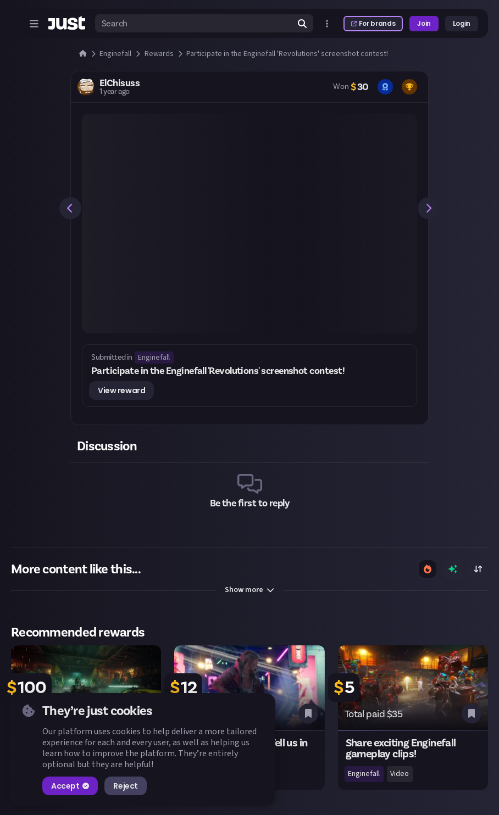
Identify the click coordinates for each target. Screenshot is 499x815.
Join (424, 23)
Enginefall (154, 357)
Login (461, 23)
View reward (121, 390)
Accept (70, 785)
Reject (125, 785)
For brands (373, 23)
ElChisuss (119, 83)
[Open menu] (34, 24)
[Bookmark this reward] (308, 713)
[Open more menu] (327, 24)
